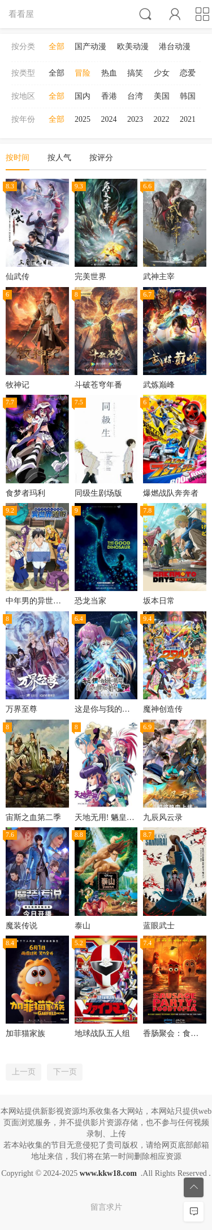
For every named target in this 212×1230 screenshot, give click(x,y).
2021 (188, 119)
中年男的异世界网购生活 (49, 601)
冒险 (82, 73)
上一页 (24, 1072)
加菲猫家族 (25, 1033)
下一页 (65, 1072)
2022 (162, 119)
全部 (56, 46)
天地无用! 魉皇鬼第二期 (116, 817)
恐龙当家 (90, 601)
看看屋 (21, 14)
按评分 (101, 157)
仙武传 (17, 276)
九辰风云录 (163, 817)
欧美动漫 (133, 46)
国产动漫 (90, 46)
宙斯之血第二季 (33, 817)
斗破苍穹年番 (98, 385)
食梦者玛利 (25, 493)
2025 (82, 119)
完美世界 (90, 276)
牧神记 (17, 385)
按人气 (59, 157)
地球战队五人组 (102, 1033)
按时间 (17, 157)
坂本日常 (159, 601)
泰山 (82, 926)
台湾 (135, 96)
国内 (82, 96)
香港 (109, 96)
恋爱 (188, 73)
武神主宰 (159, 276)
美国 (162, 96)
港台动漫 (175, 46)
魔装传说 (21, 926)
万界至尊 (21, 709)
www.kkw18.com (108, 1173)
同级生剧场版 (98, 493)
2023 (135, 119)
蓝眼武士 (159, 926)
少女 (162, 73)
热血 (109, 73)
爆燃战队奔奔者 (170, 493)
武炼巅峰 (159, 385)
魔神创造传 (163, 709)
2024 (109, 119)
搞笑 (135, 73)
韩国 (188, 96)
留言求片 (106, 1207)
